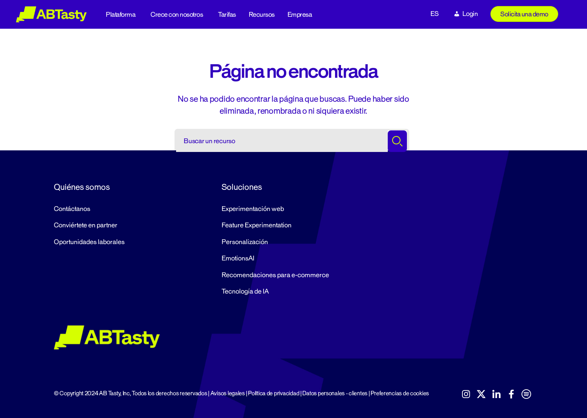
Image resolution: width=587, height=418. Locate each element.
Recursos (262, 14)
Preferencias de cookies (400, 393)
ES (434, 14)
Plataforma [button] (120, 14)
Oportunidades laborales (89, 242)
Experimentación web (253, 209)
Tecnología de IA (245, 291)
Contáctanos (72, 209)
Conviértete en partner (85, 225)
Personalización (245, 242)
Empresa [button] (300, 14)
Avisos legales (227, 393)
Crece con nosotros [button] (177, 14)
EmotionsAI (238, 258)
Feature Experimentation (257, 225)
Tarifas (227, 14)
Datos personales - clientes (334, 393)
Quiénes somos (82, 187)
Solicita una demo (524, 14)
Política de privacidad (273, 393)
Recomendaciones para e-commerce (275, 275)
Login (470, 14)
